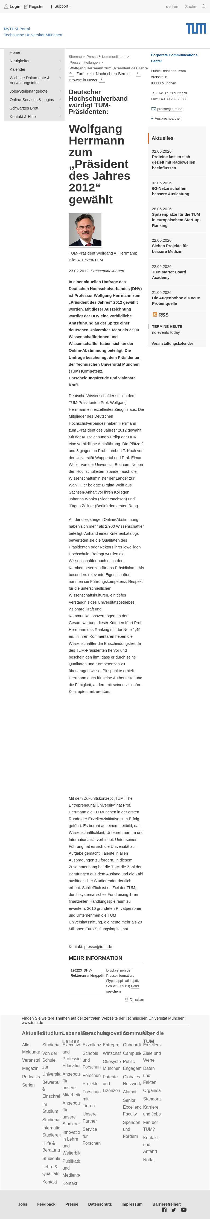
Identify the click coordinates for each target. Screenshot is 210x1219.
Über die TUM (153, 1037)
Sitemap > (77, 57)
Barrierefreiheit (167, 1204)
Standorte (152, 1099)
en (176, 6)
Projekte (90, 1083)
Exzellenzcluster (98, 1045)
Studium (52, 1033)
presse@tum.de (98, 946)
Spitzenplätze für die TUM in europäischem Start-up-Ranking (176, 220)
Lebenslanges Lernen (75, 1037)
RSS (161, 315)
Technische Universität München (196, 26)
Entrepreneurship (119, 1045)
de (168, 6)
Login (12, 6)
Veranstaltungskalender (172, 343)
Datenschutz (100, 1204)
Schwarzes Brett (59, 107)
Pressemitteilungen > (86, 62)
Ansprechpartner (168, 118)
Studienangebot (57, 1045)
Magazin (30, 1068)
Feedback (46, 1204)
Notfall (149, 1160)
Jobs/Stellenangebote (59, 91)
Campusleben (136, 1053)
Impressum (132, 1204)
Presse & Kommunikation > (108, 57)
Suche (195, 6)
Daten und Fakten (149, 1075)
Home (15, 52)
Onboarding (134, 1045)
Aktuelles (33, 1033)
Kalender (59, 69)
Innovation (116, 1033)
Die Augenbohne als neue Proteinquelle (176, 301)
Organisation (155, 1090)
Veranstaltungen (37, 1060)
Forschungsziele (98, 1075)
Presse (71, 1204)
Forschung (95, 1033)
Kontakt (49, 1182)
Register (34, 6)
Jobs (22, 1204)
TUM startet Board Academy (169, 275)
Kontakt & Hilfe (59, 116)
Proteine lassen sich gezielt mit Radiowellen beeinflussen (173, 162)
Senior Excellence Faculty (133, 1107)
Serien (28, 1085)
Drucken (134, 999)
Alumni (129, 1092)
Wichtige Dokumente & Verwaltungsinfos (59, 77)
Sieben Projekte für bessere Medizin (170, 248)
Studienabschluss (59, 1119)
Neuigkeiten (59, 60)
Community (136, 1033)
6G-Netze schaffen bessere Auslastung (170, 191)
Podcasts (31, 1077)
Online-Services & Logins (59, 99)
